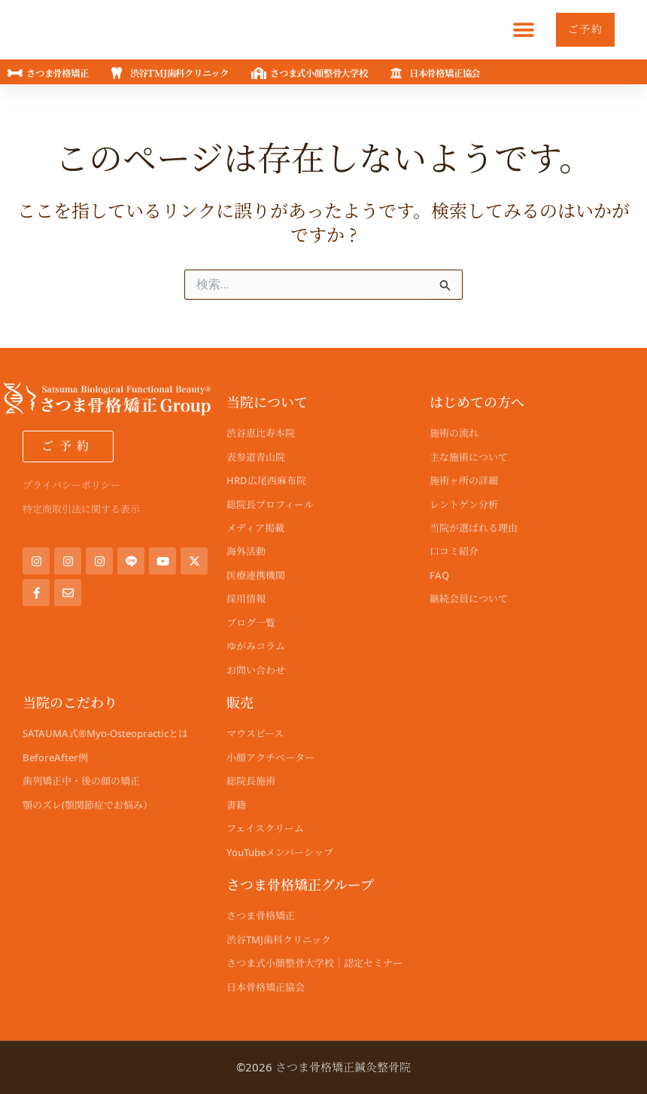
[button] (516, 30)
